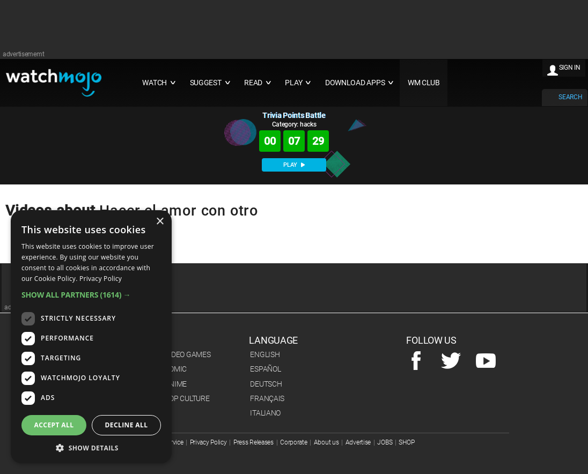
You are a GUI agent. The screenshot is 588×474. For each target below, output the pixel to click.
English (265, 354)
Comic (175, 369)
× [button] (160, 222)
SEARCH (570, 97)
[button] (91, 295)
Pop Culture (186, 398)
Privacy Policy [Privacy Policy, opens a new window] (100, 278)
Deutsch (266, 384)
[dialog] (91, 336)
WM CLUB (424, 82)
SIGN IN (569, 67)
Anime (175, 384)
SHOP (406, 442)
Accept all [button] (54, 424)
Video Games (187, 354)
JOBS (384, 442)
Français (267, 398)
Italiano (265, 413)
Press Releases (253, 442)
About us (326, 442)
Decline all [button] (126, 424)
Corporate (293, 442)
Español (265, 369)
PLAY (294, 164)
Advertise (358, 442)
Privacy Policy (208, 442)
